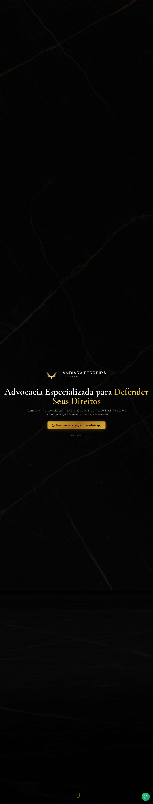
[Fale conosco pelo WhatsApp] (146, 797)
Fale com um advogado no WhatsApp (76, 426)
